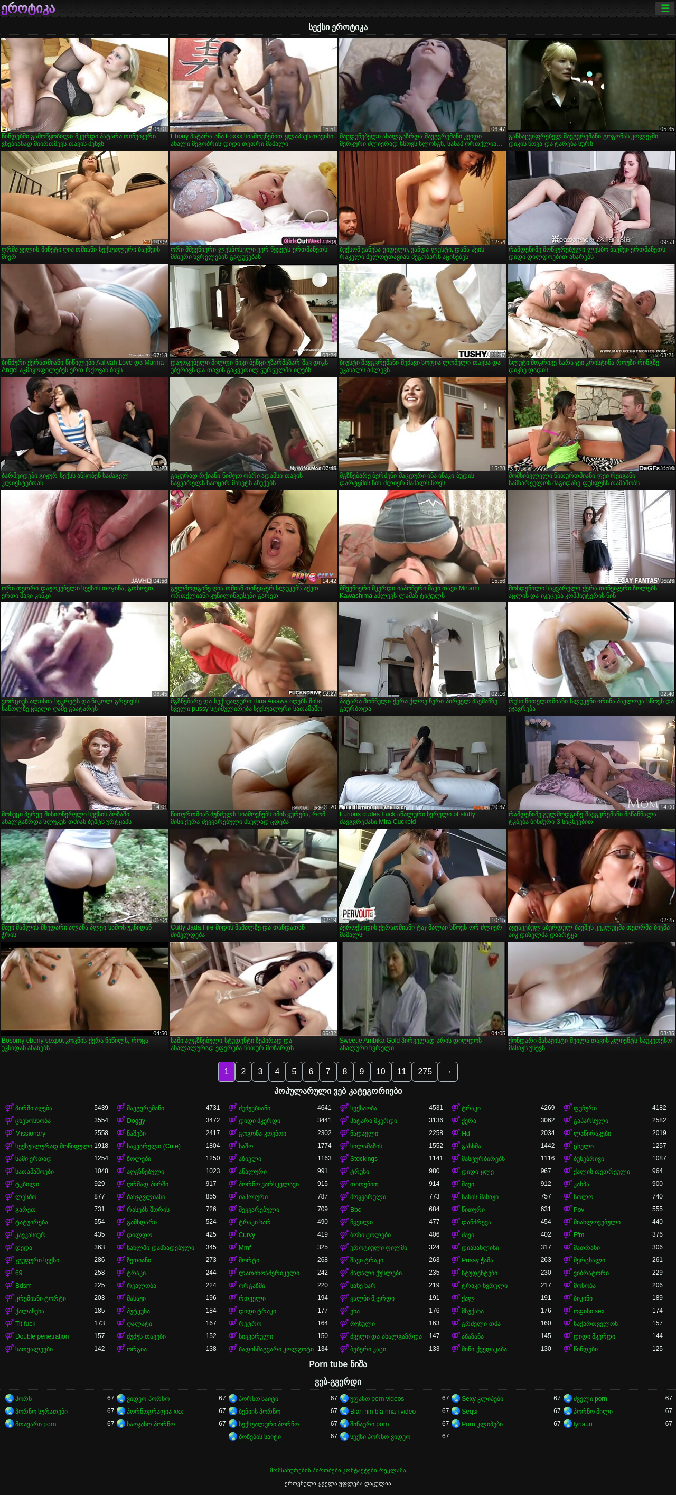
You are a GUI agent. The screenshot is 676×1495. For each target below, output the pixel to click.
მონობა (585, 1285)
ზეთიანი (139, 1260)
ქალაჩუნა (29, 1311)
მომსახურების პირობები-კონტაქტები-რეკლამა (338, 1470)
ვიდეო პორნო (148, 1399)
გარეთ (25, 1209)
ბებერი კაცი (368, 1349)
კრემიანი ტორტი (40, 1298)
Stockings (364, 1159)
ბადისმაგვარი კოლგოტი (276, 1349)
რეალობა (141, 1285)
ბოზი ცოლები (370, 1235)
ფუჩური (585, 1108)
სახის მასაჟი (480, 1197)
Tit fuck (25, 1323)
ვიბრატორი (591, 1273)
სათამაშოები (34, 1171)
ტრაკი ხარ (255, 1222)
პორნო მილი (593, 1411)
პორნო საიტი (258, 1399)
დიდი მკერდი (259, 1121)
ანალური (253, 1171)
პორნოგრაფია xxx (155, 1411)
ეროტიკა (28, 8)
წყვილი (361, 1222)
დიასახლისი (480, 1247)
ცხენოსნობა (33, 1121)
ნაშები (136, 1133)
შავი (468, 1184)
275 (425, 1071)
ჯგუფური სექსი (37, 1260)
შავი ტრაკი (366, 1260)
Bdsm (23, 1285)
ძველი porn (590, 1399)
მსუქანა (473, 1311)
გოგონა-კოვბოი (262, 1133)
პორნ (23, 1399)
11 (402, 1071)
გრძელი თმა (481, 1323)
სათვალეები (34, 1349)
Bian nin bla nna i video (383, 1411)
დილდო (139, 1235)
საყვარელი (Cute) (154, 1146)
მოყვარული (368, 1197)
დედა (23, 1247)
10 (381, 1071)
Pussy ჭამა (477, 1260)
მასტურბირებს (483, 1159)
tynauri (583, 1424)
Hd (466, 1133)
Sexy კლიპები (482, 1399)
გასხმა (471, 1146)
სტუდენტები (479, 1273)
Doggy (136, 1121)
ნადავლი (364, 1133)
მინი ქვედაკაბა (484, 1349)
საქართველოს (596, 1323)
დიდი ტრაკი (257, 1311)
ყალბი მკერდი (372, 1298)
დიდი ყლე (477, 1171)
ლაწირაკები (592, 1133)
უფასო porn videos (377, 1399)
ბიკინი (583, 1298)
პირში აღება (33, 1108)
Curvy (247, 1235)
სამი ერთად (33, 1159)
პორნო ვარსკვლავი (269, 1184)
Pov (579, 1209)
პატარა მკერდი (373, 1121)
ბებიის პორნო (259, 1411)
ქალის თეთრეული (602, 1171)
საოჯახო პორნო (150, 1424)
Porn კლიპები (482, 1424)
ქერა (469, 1121)
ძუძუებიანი (254, 1108)
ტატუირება (31, 1222)
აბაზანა (473, 1336)
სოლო (583, 1197)
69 (18, 1273)
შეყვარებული (259, 1209)
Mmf (245, 1247)
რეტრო (250, 1323)
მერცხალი (589, 1260)
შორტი (249, 1260)
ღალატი (139, 1323)
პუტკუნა (138, 1311)
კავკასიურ (30, 1235)
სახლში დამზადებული (160, 1247)
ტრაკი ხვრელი (484, 1285)
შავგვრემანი (145, 1108)
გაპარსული (591, 1121)
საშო (246, 1146)
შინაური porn (369, 1424)
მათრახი (587, 1247)
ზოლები (139, 1159)
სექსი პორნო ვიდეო (380, 1437)
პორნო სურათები (41, 1411)
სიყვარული (256, 1336)
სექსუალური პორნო (269, 1424)
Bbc (355, 1209)
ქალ (468, 1298)
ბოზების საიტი (260, 1437)
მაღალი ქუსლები (376, 1273)
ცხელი (584, 1146)
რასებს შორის (148, 1209)
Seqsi (469, 1411)
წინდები (586, 1349)
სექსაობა (363, 1108)
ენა (355, 1311)
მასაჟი (136, 1298)
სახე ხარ (363, 1285)
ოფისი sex (589, 1311)
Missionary (30, 1133)
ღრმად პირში (147, 1184)
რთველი (252, 1298)
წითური (473, 1209)
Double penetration (42, 1336)
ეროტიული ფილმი (378, 1247)
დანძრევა (476, 1222)
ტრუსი (359, 1171)
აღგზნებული (145, 1171)
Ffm (579, 1235)
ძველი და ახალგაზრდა (386, 1336)
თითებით (364, 1184)
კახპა (581, 1184)
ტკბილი (27, 1184)
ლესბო (25, 1197)
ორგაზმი (252, 1285)
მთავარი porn (35, 1424)
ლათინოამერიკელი (269, 1273)
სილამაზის (366, 1146)
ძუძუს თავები (146, 1336)
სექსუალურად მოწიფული (53, 1146)
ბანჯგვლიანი (146, 1197)
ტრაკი (471, 1108)
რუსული (362, 1323)
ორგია (137, 1349)
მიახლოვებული (597, 1222)
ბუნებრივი (589, 1159)
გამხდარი (142, 1222)
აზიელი (250, 1159)
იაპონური (253, 1197)
